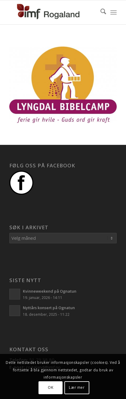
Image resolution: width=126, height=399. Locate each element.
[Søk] (100, 12)
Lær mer (77, 387)
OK (50, 387)
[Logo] (52, 12)
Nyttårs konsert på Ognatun (49, 307)
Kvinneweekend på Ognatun (49, 291)
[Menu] (113, 12)
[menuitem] (100, 12)
